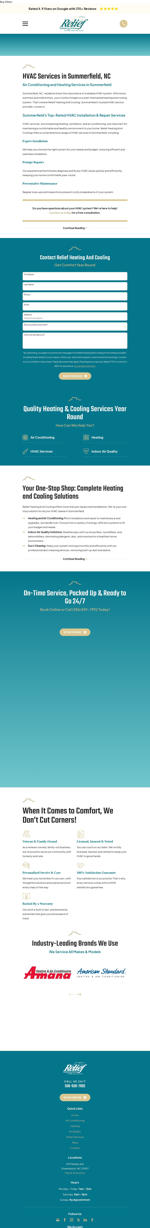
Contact (75, 999)
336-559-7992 (75, 937)
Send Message (75, 376)
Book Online (75, 632)
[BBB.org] (92, 1071)
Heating (75, 977)
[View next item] (78, 845)
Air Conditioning (75, 971)
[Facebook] (65, 1071)
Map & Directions (75, 1024)
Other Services (75, 988)
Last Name (29, 284)
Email (26, 305)
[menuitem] (27, 1110)
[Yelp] (78, 1071)
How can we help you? (34, 335)
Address (28, 315)
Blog (75, 993)
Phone (27, 295)
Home (75, 966)
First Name (29, 274)
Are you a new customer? (36, 325)
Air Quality (75, 982)
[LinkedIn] (85, 1071)
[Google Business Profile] (58, 1071)
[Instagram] (71, 1071)
